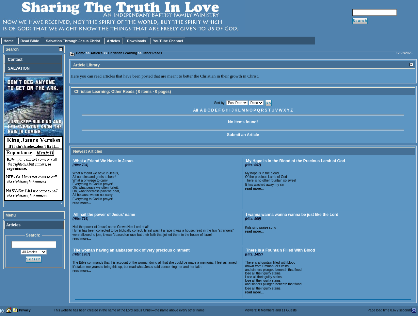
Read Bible (30, 41)
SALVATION (19, 68)
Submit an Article (243, 134)
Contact (15, 59)
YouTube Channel (168, 41)
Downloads (136, 41)
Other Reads (152, 53)
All (195, 110)
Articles (113, 41)
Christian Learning (122, 53)
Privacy (25, 310)
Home (9, 41)
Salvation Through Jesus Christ (73, 41)
